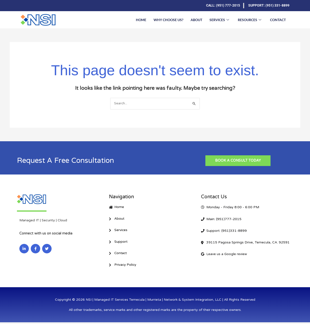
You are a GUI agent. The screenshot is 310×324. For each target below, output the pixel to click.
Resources (249, 19)
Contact (278, 19)
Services (219, 19)
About (196, 19)
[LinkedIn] (24, 5)
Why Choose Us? (168, 19)
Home (141, 19)
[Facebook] (34, 5)
